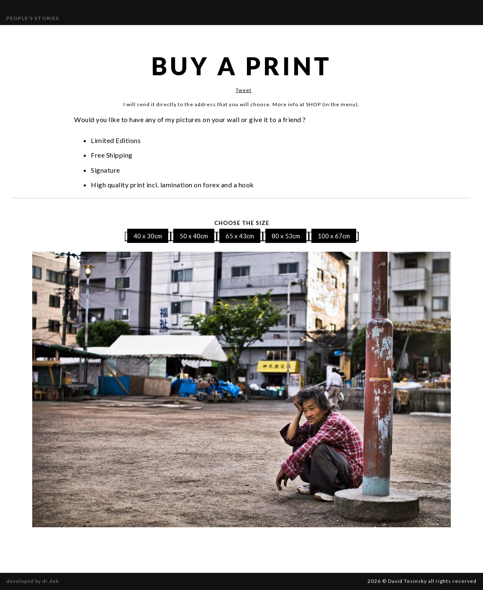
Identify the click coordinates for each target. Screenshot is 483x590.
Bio (276, 34)
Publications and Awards (222, 34)
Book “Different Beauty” (392, 34)
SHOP (332, 34)
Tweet (244, 90)
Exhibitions (156, 34)
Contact (302, 34)
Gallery (117, 34)
